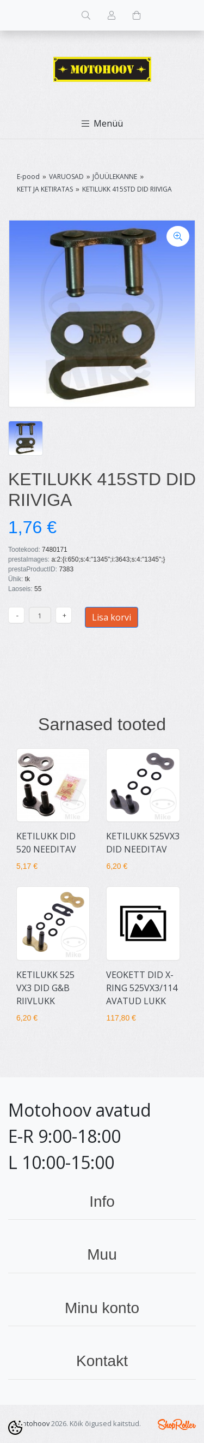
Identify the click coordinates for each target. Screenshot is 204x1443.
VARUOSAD (66, 176)
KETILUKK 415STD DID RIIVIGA (127, 189)
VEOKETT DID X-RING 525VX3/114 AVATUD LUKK (141, 988)
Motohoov (33, 1423)
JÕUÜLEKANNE (114, 176)
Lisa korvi (111, 617)
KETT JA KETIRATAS (45, 189)
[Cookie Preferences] (15, 1428)
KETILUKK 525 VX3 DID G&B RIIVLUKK (45, 988)
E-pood (28, 176)
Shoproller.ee (177, 1424)
